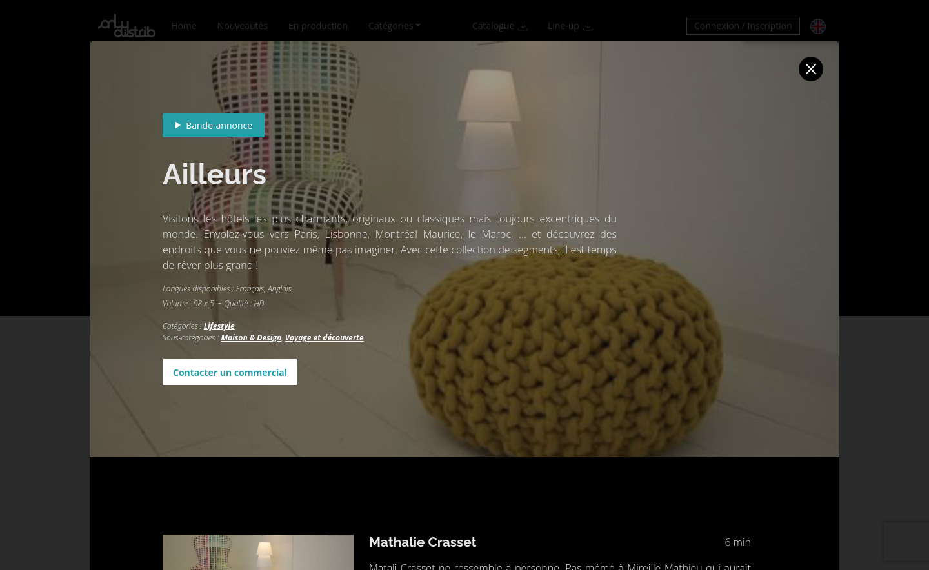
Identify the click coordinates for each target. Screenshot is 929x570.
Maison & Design (251, 337)
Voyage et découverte (324, 337)
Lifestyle (219, 325)
